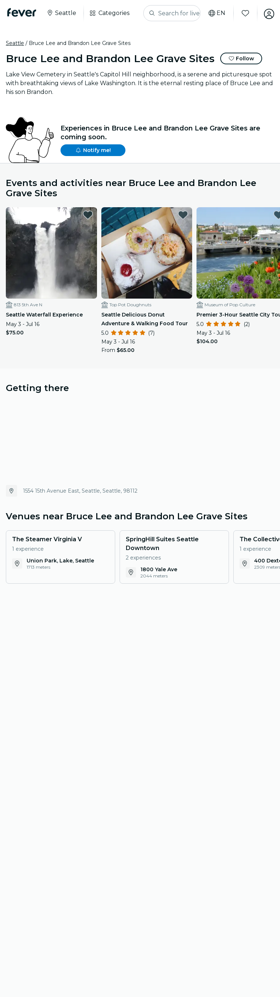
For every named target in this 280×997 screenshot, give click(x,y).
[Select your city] (62, 13)
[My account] (266, 13)
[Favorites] (242, 13)
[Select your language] (214, 13)
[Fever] (23, 12)
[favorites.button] (80, 215)
